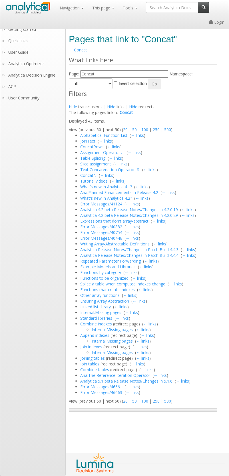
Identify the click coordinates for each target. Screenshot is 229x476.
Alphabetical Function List (103, 135)
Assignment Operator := (102, 152)
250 (156, 129)
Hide (73, 106)
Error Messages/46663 (101, 392)
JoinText (87, 141)
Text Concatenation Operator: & (110, 169)
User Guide (18, 52)
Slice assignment (95, 164)
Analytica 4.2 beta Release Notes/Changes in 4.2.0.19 (129, 209)
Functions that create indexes (107, 289)
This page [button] (103, 8)
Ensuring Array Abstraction (104, 301)
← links (137, 135)
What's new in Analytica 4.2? (106, 198)
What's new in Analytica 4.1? (106, 186)
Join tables (89, 364)
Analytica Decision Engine (31, 75)
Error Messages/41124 (101, 204)
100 (144, 129)
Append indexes (94, 335)
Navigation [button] (72, 8)
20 (125, 129)
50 (134, 129)
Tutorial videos (94, 181)
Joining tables (92, 358)
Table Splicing (92, 158)
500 (167, 129)
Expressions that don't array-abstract (114, 221)
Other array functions (100, 295)
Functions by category (100, 272)
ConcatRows (92, 146)
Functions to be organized (104, 278)
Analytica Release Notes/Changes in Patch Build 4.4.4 (129, 255)
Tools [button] (130, 8)
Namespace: (180, 74)
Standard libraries (96, 318)
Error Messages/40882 (101, 226)
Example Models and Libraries (108, 266)
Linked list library (95, 306)
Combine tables (94, 369)
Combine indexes (96, 324)
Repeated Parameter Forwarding (110, 261)
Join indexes (91, 346)
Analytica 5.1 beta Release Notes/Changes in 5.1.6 (126, 381)
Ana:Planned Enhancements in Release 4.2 (119, 192)
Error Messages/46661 (101, 386)
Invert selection (132, 83)
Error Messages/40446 (101, 238)
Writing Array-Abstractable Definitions (115, 244)
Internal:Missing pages (100, 312)
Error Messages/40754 (101, 232)
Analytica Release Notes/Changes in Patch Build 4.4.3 (129, 249)
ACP (12, 86)
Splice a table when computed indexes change (122, 284)
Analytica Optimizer (26, 63)
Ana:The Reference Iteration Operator (115, 375)
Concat (80, 50)
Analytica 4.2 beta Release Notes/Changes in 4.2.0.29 (129, 215)
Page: (74, 74)
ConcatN (88, 175)
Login (216, 22)
